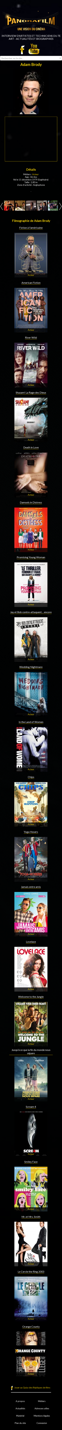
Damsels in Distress (31, 502)
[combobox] (31, 58)
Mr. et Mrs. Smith (30, 1216)
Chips (31, 776)
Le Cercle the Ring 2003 (31, 1271)
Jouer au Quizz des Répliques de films (32, 1387)
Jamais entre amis (31, 886)
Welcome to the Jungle (31, 996)
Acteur (35, 174)
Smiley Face (31, 1161)
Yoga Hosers (31, 831)
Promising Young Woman (31, 557)
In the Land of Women (31, 721)
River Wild (31, 337)
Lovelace (31, 941)
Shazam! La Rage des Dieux (31, 392)
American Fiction (31, 282)
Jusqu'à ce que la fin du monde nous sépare (31, 1051)
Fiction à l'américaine (31, 227)
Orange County (31, 1326)
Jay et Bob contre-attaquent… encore (31, 612)
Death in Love (31, 447)
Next (60, 206)
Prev (1, 206)
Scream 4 (31, 1106)
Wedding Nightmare (30, 666)
